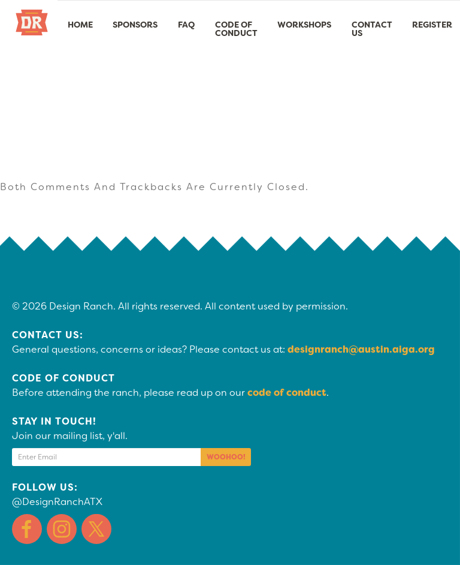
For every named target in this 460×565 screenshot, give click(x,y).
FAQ (186, 24)
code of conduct (286, 392)
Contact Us (372, 28)
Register (432, 24)
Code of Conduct (236, 28)
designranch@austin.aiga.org (361, 349)
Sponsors (135, 24)
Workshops (304, 24)
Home (80, 24)
